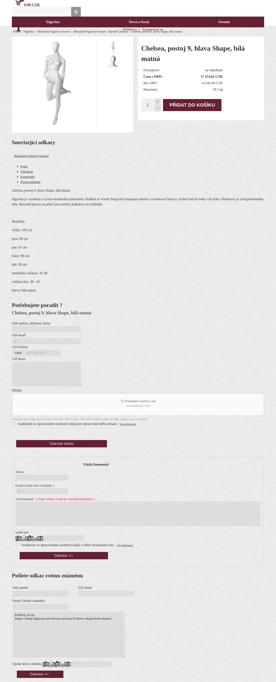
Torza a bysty (139, 22)
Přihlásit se (130, 29)
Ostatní (224, 22)
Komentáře (27, 176)
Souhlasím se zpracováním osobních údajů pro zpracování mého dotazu (67, 424)
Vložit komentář (96, 464)
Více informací (127, 424)
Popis (24, 166)
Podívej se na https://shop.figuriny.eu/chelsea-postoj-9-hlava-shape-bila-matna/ (69, 635)
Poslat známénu (30, 182)
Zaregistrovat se (152, 29)
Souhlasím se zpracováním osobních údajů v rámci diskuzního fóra (67, 545)
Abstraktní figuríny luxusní (31, 156)
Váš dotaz (26, 171)
